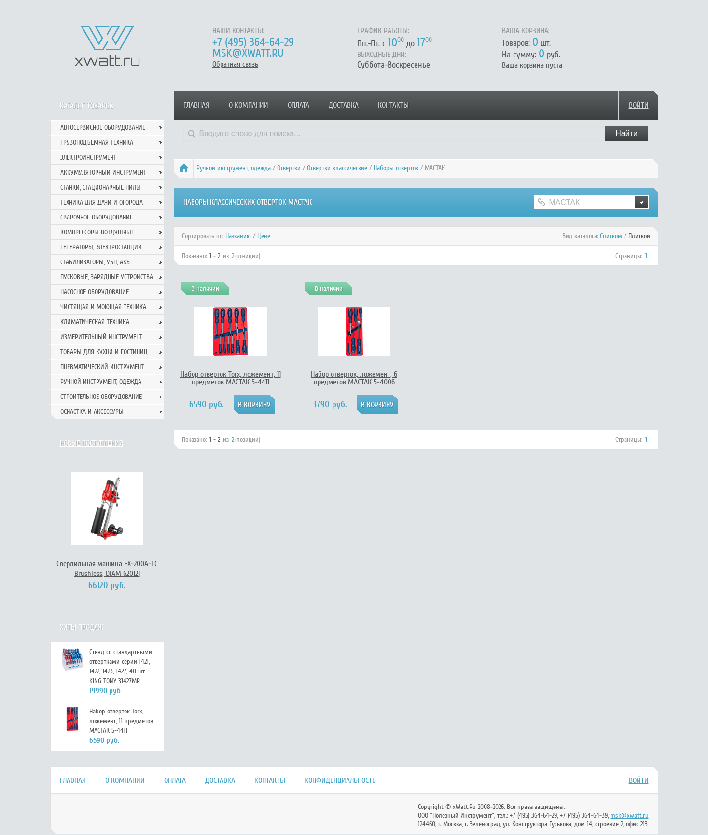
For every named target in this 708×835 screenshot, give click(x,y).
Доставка (344, 105)
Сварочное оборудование (96, 217)
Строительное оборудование (101, 397)
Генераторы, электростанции (101, 247)
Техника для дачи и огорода (101, 202)
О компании (248, 105)
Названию (238, 236)
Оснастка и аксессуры (92, 412)
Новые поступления (91, 443)
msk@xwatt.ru (247, 53)
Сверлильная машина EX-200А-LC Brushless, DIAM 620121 (107, 568)
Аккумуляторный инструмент (103, 172)
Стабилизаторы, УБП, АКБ (95, 262)
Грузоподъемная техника (96, 142)
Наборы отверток (396, 168)
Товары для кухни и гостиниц (104, 352)
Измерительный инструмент (101, 337)
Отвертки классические (337, 168)
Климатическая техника (94, 322)
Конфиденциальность (340, 780)
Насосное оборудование (94, 292)
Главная (196, 105)
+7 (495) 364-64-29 (253, 42)
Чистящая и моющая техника (103, 307)
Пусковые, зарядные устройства (106, 277)
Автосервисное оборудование (102, 127)
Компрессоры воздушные (97, 232)
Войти (639, 105)
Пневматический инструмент (102, 367)
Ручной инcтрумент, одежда (233, 168)
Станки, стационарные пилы (100, 187)
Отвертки (289, 168)
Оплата (298, 105)
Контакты (393, 105)
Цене (263, 236)
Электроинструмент (88, 157)
